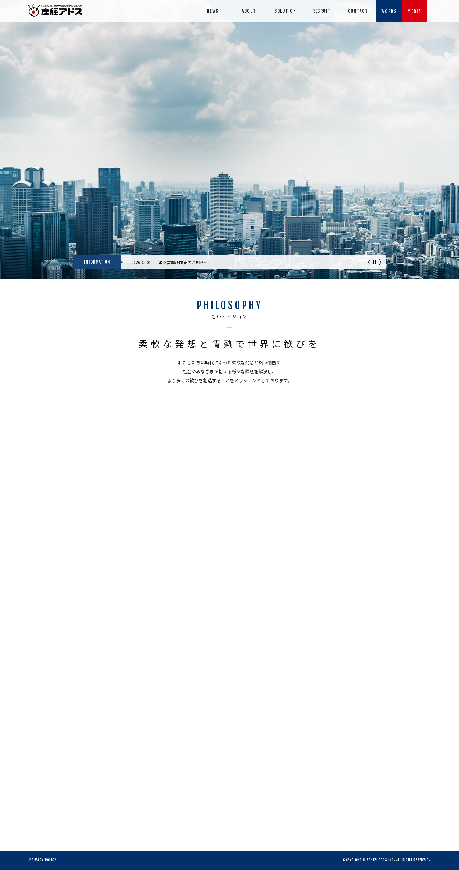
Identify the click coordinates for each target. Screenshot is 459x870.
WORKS (389, 11)
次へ (380, 262)
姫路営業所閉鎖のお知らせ (183, 262)
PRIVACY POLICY (42, 860)
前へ (369, 262)
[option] (253, 260)
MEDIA (414, 11)
